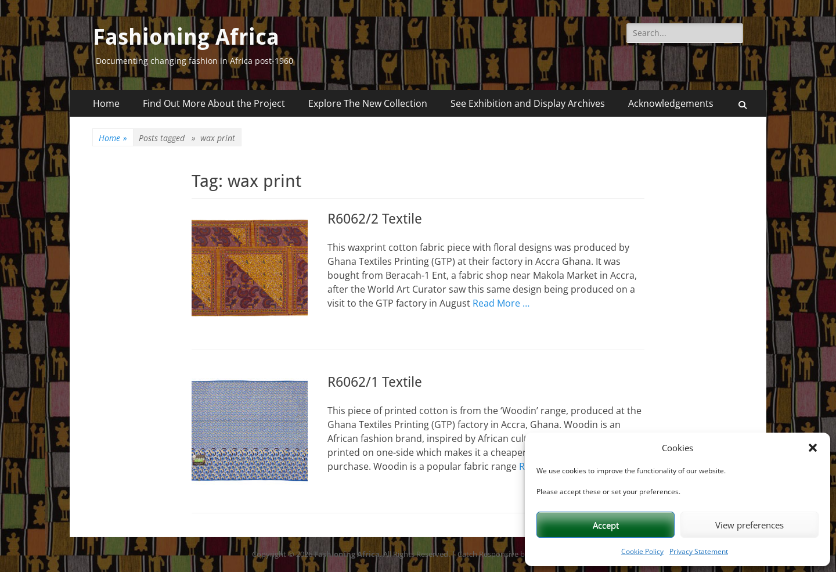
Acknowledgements (671, 103)
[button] (813, 448)
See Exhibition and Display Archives (528, 103)
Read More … (501, 303)
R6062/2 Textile (374, 219)
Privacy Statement (698, 551)
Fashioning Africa (186, 37)
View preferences (749, 525)
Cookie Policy (642, 551)
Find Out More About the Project (214, 103)
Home (106, 103)
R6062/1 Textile (374, 382)
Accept (606, 525)
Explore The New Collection (367, 103)
